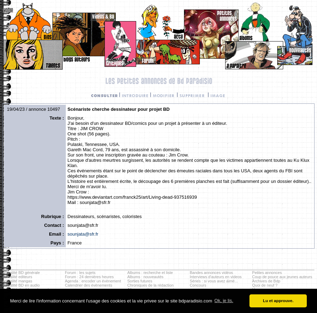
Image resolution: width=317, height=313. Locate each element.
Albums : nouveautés (145, 277)
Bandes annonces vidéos (211, 272)
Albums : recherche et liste (150, 272)
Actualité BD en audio (21, 285)
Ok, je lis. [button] (223, 300)
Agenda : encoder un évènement (93, 281)
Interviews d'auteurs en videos (216, 277)
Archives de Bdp (266, 281)
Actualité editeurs (17, 277)
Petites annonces (267, 272)
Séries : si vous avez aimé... (214, 281)
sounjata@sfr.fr (83, 234)
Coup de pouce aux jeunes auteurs (282, 277)
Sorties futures (139, 281)
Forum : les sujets (80, 272)
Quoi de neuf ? (265, 285)
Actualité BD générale (21, 272)
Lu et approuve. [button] (278, 300)
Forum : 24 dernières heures (89, 277)
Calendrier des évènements (88, 285)
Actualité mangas (17, 281)
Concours (198, 285)
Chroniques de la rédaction (150, 285)
